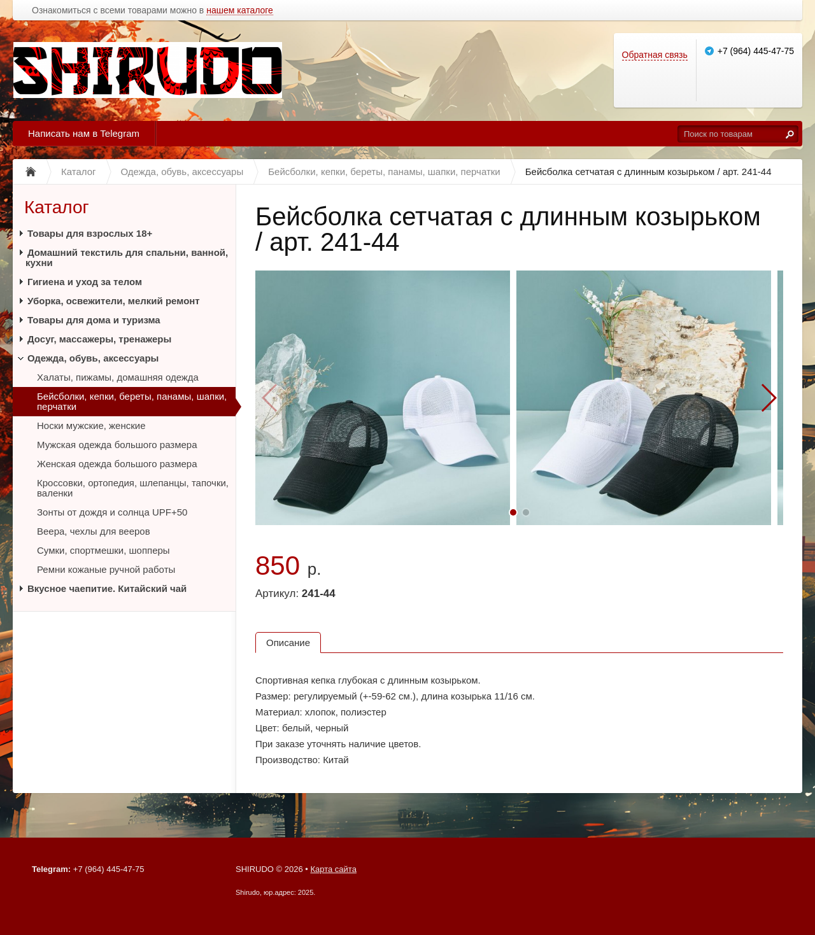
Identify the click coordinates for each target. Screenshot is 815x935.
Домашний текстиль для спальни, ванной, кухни (126, 257)
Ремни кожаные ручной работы (106, 569)
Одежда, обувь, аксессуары (93, 358)
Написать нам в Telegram (83, 133)
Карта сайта (333, 869)
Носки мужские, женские (91, 425)
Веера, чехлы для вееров (93, 531)
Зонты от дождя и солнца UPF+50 (112, 512)
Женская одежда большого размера (117, 463)
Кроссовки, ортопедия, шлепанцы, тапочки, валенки (133, 487)
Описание (288, 642)
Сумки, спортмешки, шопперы (103, 550)
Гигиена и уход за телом (84, 281)
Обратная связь (655, 55)
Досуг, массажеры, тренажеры (99, 339)
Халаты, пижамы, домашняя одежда (118, 377)
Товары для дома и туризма (93, 319)
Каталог (56, 207)
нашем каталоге (239, 10)
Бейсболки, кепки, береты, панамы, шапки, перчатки (132, 401)
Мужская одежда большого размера (117, 444)
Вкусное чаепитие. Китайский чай (107, 588)
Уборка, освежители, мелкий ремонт (113, 300)
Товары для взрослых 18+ (89, 233)
